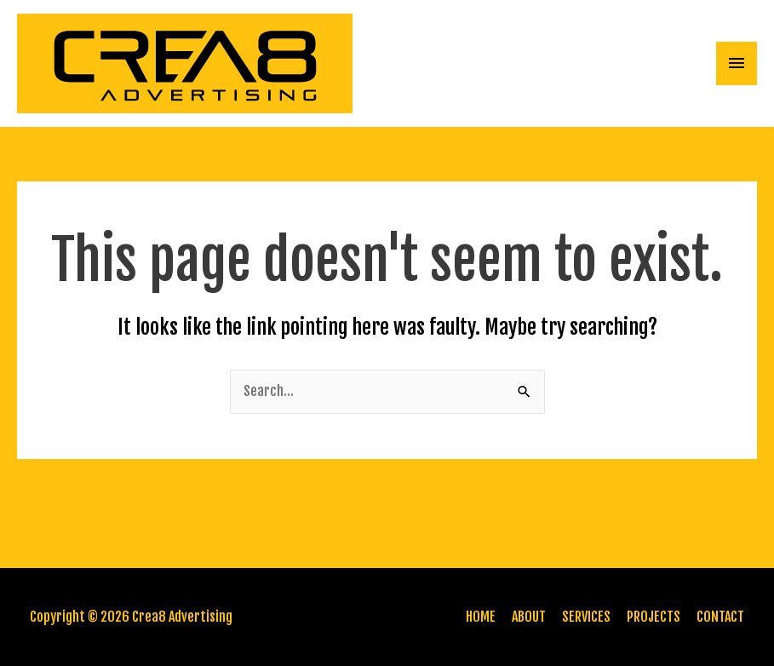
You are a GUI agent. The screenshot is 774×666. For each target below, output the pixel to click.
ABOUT (529, 616)
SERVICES (586, 616)
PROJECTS (653, 616)
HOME (481, 616)
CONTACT (720, 616)
